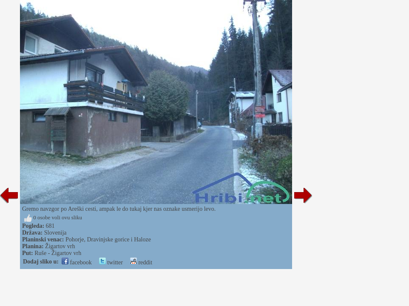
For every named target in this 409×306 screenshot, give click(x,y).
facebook (77, 262)
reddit (141, 262)
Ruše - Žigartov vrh (57, 253)
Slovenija (55, 233)
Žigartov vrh (60, 246)
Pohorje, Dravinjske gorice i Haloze (108, 239)
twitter (111, 262)
